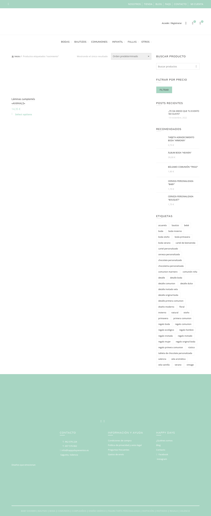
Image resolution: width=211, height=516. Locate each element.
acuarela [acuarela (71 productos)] (162, 225)
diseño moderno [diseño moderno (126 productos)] (166, 306)
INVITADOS (161, 510)
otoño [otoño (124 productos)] (186, 312)
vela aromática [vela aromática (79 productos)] (178, 359)
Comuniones (99, 41)
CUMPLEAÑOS (79, 510)
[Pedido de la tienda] (131, 56)
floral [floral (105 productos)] (182, 306)
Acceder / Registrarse (172, 23)
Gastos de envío (116, 454)
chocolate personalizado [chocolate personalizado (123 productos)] (170, 260)
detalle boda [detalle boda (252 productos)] (176, 277)
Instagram (162, 459)
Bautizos (80, 41)
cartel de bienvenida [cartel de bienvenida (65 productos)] (185, 242)
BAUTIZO (42, 510)
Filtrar (164, 89)
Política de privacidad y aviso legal (125, 445)
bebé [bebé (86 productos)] (186, 225)
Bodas (65, 41)
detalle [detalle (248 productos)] (161, 277)
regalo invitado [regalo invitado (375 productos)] (185, 335)
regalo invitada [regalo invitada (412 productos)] (165, 335)
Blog (158, 4)
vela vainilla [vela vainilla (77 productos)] (164, 364)
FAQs (168, 4)
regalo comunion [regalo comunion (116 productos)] (183, 324)
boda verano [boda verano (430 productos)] (164, 242)
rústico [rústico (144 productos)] (191, 347)
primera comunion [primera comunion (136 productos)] (182, 318)
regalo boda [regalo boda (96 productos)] (164, 324)
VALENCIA (185, 510)
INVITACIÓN (148, 510)
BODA (52, 510)
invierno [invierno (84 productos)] (162, 312)
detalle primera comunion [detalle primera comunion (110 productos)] (170, 300)
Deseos (194, 22)
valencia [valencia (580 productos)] (162, 359)
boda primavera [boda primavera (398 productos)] (182, 237)
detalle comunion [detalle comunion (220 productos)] (166, 283)
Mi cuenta (197, 4)
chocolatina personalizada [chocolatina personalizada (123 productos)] (171, 266)
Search (196, 66)
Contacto (180, 4)
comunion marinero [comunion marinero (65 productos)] (168, 271)
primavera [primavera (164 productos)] (163, 318)
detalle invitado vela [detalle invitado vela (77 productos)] (168, 289)
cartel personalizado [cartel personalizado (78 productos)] (168, 248)
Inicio (17, 56)
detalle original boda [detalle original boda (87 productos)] (168, 295)
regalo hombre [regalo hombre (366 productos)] (186, 330)
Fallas (132, 41)
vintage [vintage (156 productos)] (190, 364)
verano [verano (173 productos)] (178, 364)
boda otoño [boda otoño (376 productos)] (164, 237)
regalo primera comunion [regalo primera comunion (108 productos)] (170, 347)
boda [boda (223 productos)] (160, 231)
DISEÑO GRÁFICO (97, 510)
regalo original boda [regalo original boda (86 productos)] (185, 341)
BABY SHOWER (28, 510)
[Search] (186, 23)
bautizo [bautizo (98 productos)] (175, 225)
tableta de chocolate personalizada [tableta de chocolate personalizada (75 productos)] (175, 353)
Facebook (163, 454)
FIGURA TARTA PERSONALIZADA (124, 510)
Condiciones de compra (120, 440)
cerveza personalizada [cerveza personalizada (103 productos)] (169, 254)
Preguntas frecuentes (118, 449)
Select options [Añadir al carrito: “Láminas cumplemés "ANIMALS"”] (23, 114)
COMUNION (64, 510)
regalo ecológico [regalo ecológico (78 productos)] (166, 330)
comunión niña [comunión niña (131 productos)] (190, 271)
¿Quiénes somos (164, 440)
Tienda (148, 4)
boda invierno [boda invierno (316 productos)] (175, 231)
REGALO (174, 510)
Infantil (117, 41)
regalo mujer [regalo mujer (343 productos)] (164, 341)
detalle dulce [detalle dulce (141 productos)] (186, 283)
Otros (145, 41)
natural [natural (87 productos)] (174, 312)
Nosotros (134, 4)
